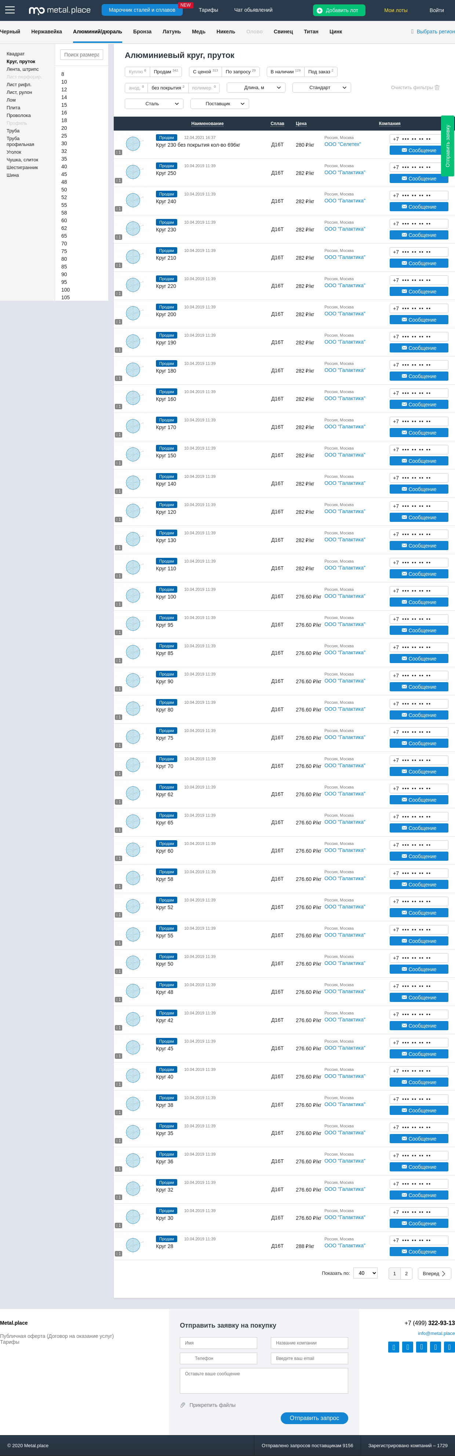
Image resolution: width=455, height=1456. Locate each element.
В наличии (286, 71)
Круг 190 (166, 342)
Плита (13, 107)
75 (64, 251)
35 (64, 159)
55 (64, 205)
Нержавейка (46, 31)
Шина (13, 175)
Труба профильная (20, 141)
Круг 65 (164, 823)
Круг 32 (164, 1190)
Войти (437, 10)
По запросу (241, 71)
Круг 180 (166, 371)
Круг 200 (166, 314)
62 (64, 228)
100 (65, 290)
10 (64, 82)
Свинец (283, 31)
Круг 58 (164, 879)
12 (64, 89)
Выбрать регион (436, 31)
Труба (13, 130)
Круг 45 (164, 1048)
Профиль (17, 123)
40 (64, 166)
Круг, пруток (21, 61)
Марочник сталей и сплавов (142, 10)
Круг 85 (164, 653)
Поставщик (218, 103)
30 (64, 143)
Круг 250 (166, 173)
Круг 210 (166, 258)
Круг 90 (164, 681)
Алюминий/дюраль (97, 31)
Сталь (152, 103)
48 (64, 182)
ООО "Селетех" (342, 144)
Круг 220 (166, 286)
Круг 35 (164, 1133)
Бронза (142, 31)
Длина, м (254, 87)
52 (64, 197)
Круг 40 (164, 1077)
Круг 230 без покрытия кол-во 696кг (198, 145)
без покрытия (168, 88)
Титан (311, 31)
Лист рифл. (19, 84)
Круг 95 (164, 625)
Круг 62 (164, 794)
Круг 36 (164, 1161)
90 (64, 274)
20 (64, 128)
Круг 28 (164, 1246)
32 (64, 151)
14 (64, 97)
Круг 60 (164, 851)
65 (64, 236)
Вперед (431, 1273)
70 (64, 243)
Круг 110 (166, 568)
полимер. (204, 88)
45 (64, 174)
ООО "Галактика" (344, 172)
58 (64, 213)
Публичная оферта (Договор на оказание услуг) (57, 1336)
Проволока (19, 115)
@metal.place (436, 1333)
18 (64, 120)
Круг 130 (166, 540)
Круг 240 (166, 201)
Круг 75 (164, 738)
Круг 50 (164, 964)
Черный (10, 31)
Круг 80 (164, 710)
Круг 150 (166, 455)
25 (64, 136)
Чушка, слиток (22, 159)
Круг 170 (166, 427)
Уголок (14, 152)
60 (64, 220)
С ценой (205, 71)
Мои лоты (396, 10)
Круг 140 (166, 484)
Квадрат (16, 53)
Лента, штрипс (23, 69)
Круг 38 (164, 1105)
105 (65, 297)
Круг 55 (164, 936)
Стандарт (319, 87)
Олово (254, 31)
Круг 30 (164, 1218)
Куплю (137, 71)
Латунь (172, 31)
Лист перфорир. (24, 77)
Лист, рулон (19, 92)
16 (64, 113)
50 (64, 190)
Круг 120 (166, 512)
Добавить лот (342, 10)
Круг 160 (166, 399)
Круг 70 (164, 766)
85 (64, 267)
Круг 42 (164, 1020)
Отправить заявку (448, 146)
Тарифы (9, 1342)
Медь (198, 31)
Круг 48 (164, 992)
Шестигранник (22, 167)
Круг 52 (164, 907)
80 (64, 259)
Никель (225, 31)
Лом (11, 100)
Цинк (336, 31)
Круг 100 (166, 597)
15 (64, 105)
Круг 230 (166, 230)
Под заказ (320, 71)
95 (64, 282)
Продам (166, 71)
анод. (136, 88)
